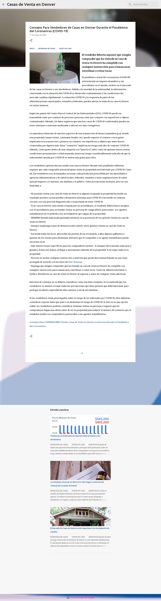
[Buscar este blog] (146, 4)
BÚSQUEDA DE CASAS (46, 48)
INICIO (32, 48)
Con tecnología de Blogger (80, 597)
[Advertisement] (80, 383)
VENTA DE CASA (65, 48)
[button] (31, 40)
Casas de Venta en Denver (31, 4)
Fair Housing (75, 262)
